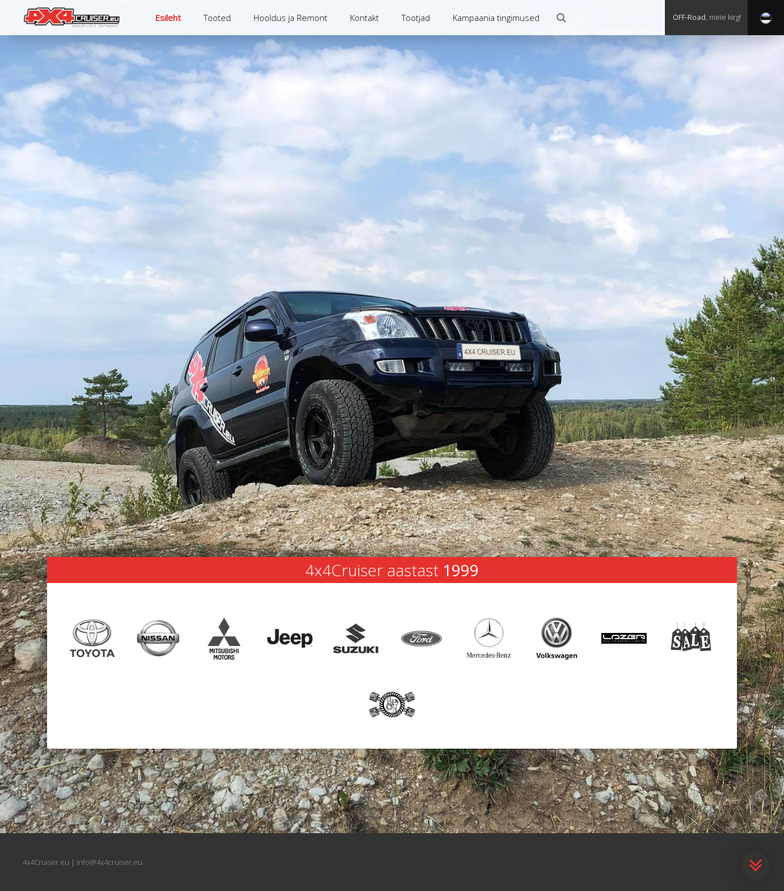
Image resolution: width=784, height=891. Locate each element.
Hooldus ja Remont (290, 17)
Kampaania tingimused (496, 17)
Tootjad (416, 17)
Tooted (217, 17)
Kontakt (364, 17)
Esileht (168, 17)
